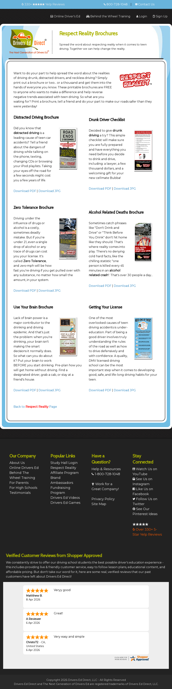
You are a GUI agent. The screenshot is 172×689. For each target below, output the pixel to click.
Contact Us (144, 4)
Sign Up (160, 16)
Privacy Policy (103, 499)
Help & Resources (106, 469)
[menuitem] (65, 16)
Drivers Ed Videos (65, 498)
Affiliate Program (64, 473)
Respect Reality (63, 468)
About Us (17, 463)
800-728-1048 (116, 4)
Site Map (99, 504)
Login (141, 16)
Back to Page (35, 406)
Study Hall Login (64, 463)
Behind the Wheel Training (108, 16)
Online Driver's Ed (65, 16)
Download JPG (49, 191)
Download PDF (25, 191)
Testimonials (20, 493)
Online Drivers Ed (24, 468)
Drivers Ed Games (65, 503)
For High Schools (23, 488)
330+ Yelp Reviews (43, 4)
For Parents (19, 483)
